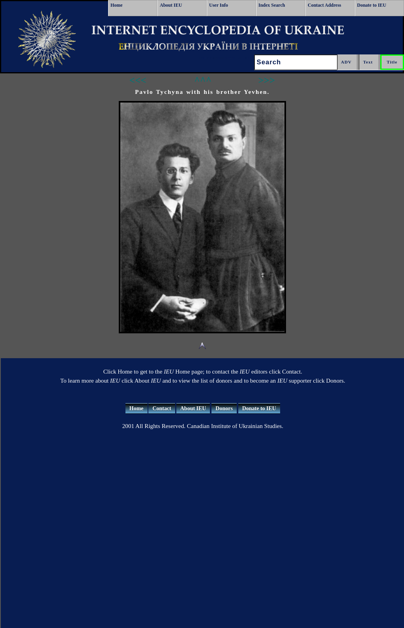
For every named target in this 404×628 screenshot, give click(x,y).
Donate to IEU (371, 5)
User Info (218, 5)
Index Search (271, 5)
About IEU (171, 5)
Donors (224, 408)
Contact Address (324, 5)
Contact (161, 408)
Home (116, 5)
